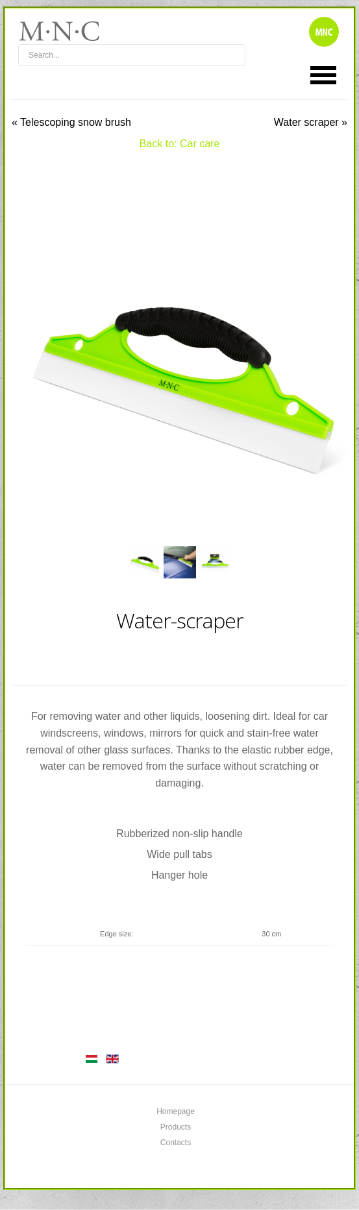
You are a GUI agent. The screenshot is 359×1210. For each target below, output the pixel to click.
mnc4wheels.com (68, 31)
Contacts (175, 1142)
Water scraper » (310, 122)
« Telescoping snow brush (71, 122)
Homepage (175, 1111)
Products (175, 1127)
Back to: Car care (180, 143)
